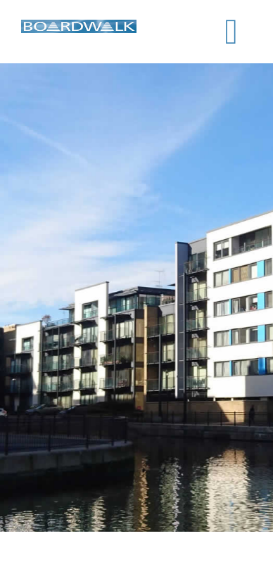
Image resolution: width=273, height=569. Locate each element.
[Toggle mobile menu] (231, 31)
